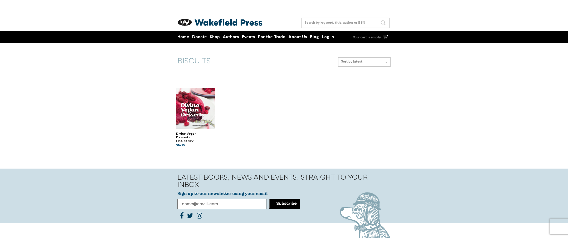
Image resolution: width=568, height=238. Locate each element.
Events (248, 37)
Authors (231, 37)
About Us (297, 37)
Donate (199, 37)
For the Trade (271, 37)
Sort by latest (364, 61)
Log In (328, 37)
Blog (314, 37)
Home (183, 37)
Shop (215, 37)
